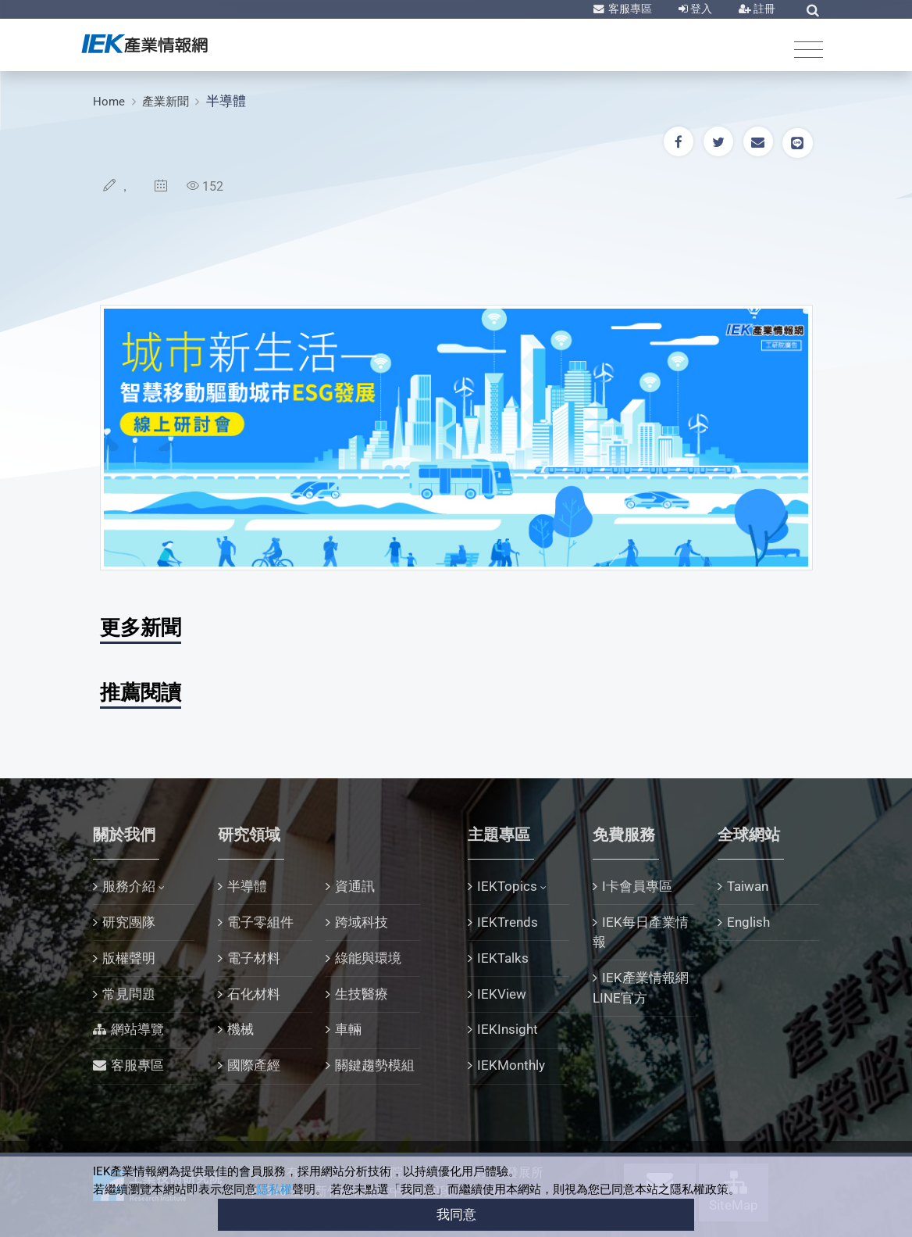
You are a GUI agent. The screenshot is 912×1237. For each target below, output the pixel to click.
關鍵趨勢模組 (375, 1065)
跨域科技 (361, 922)
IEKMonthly (511, 1065)
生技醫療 (361, 994)
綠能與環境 (368, 958)
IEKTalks (503, 958)
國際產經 (253, 1065)
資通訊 (355, 886)
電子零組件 (260, 922)
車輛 (348, 1029)
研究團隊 (128, 922)
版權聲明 (128, 958)
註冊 (763, 8)
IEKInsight (507, 1029)
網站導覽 (137, 1029)
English (748, 922)
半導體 (226, 101)
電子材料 (253, 958)
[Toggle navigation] (808, 48)
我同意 (456, 1214)
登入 (700, 8)
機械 (240, 1029)
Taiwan (747, 886)
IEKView (501, 994)
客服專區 (629, 8)
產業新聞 (165, 102)
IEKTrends (507, 922)
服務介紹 (128, 886)
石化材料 (253, 994)
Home (109, 102)
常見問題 (128, 994)
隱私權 (274, 1189)
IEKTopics (507, 886)
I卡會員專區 (637, 886)
